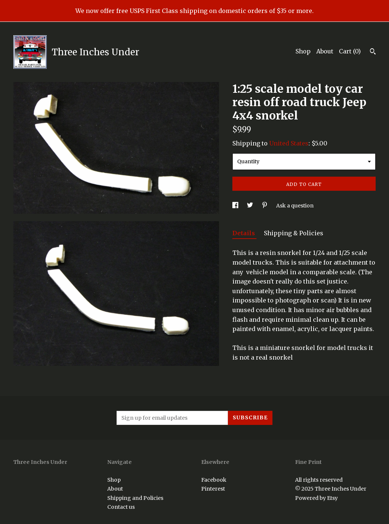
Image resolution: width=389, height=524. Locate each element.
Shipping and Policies (135, 498)
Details (244, 233)
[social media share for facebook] (235, 205)
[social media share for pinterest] (265, 205)
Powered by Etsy (316, 498)
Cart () (350, 51)
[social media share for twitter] (250, 205)
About (324, 51)
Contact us (121, 507)
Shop (303, 51)
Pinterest (213, 488)
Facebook (213, 479)
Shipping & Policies (293, 233)
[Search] (373, 52)
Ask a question (295, 205)
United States (288, 143)
